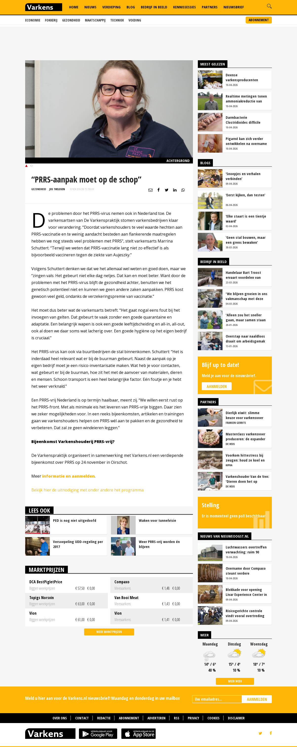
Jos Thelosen (57, 189)
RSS (176, 718)
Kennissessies (184, 6)
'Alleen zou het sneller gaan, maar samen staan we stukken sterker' (246, 317)
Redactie (104, 718)
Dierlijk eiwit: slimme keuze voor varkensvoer (244, 415)
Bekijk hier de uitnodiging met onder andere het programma (87, 490)
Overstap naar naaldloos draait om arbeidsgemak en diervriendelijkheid (245, 338)
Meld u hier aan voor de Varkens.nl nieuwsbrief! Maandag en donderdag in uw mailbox (102, 698)
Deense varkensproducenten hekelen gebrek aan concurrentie (242, 77)
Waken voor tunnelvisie (157, 520)
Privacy (193, 718)
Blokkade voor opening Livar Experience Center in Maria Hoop (246, 592)
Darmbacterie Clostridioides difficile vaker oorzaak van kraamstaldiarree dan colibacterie (243, 120)
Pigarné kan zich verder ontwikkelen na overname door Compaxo (246, 141)
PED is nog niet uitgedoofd (74, 520)
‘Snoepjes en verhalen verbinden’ (243, 176)
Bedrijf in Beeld (154, 6)
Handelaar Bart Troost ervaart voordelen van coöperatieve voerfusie (244, 275)
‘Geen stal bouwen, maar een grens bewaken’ (245, 240)
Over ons (60, 718)
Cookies (213, 718)
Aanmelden (217, 386)
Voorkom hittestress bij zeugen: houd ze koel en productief (245, 458)
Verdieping (111, 6)
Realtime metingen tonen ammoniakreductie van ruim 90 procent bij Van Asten (246, 98)
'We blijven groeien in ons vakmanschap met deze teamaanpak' (246, 296)
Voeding (135, 20)
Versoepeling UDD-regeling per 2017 (78, 544)
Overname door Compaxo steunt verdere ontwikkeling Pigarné (246, 571)
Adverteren (157, 718)
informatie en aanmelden (68, 476)
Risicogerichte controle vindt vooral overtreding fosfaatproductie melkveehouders (245, 613)
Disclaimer (236, 718)
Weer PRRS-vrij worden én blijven (159, 544)
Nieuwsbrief (233, 6)
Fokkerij (51, 20)
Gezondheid (71, 20)
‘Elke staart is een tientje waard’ (246, 218)
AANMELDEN (257, 699)
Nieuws (90, 6)
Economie (32, 20)
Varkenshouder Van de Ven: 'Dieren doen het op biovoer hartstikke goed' (247, 479)
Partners (210, 6)
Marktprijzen (46, 569)
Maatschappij (95, 20)
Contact (82, 718)
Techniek (117, 20)
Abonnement (259, 20)
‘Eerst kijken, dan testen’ (245, 194)
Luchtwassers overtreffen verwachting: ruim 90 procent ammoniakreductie (247, 549)
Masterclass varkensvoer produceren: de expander (245, 436)
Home (73, 6)
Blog (131, 6)
